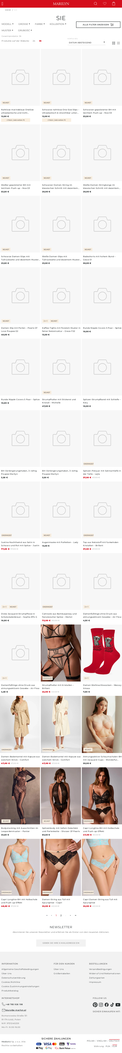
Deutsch (114, 1041)
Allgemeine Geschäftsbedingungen (20, 969)
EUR (114, 1046)
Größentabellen (62, 973)
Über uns (7, 973)
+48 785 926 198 (12, 1004)
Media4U (6, 1041)
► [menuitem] (70, 915)
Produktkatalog (10, 990)
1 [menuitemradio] (56, 915)
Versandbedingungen (100, 969)
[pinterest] (95, 1004)
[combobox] (86, 42)
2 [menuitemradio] (61, 915)
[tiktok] (112, 1004)
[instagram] (100, 1004)
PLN (108, 1046)
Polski (91, 1041)
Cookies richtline (11, 982)
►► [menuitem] (75, 915)
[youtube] (117, 1004)
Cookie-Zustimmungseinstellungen (20, 986)
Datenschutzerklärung (13, 978)
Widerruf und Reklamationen (104, 973)
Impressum (95, 982)
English (102, 1041)
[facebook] (106, 1004)
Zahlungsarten (97, 978)
